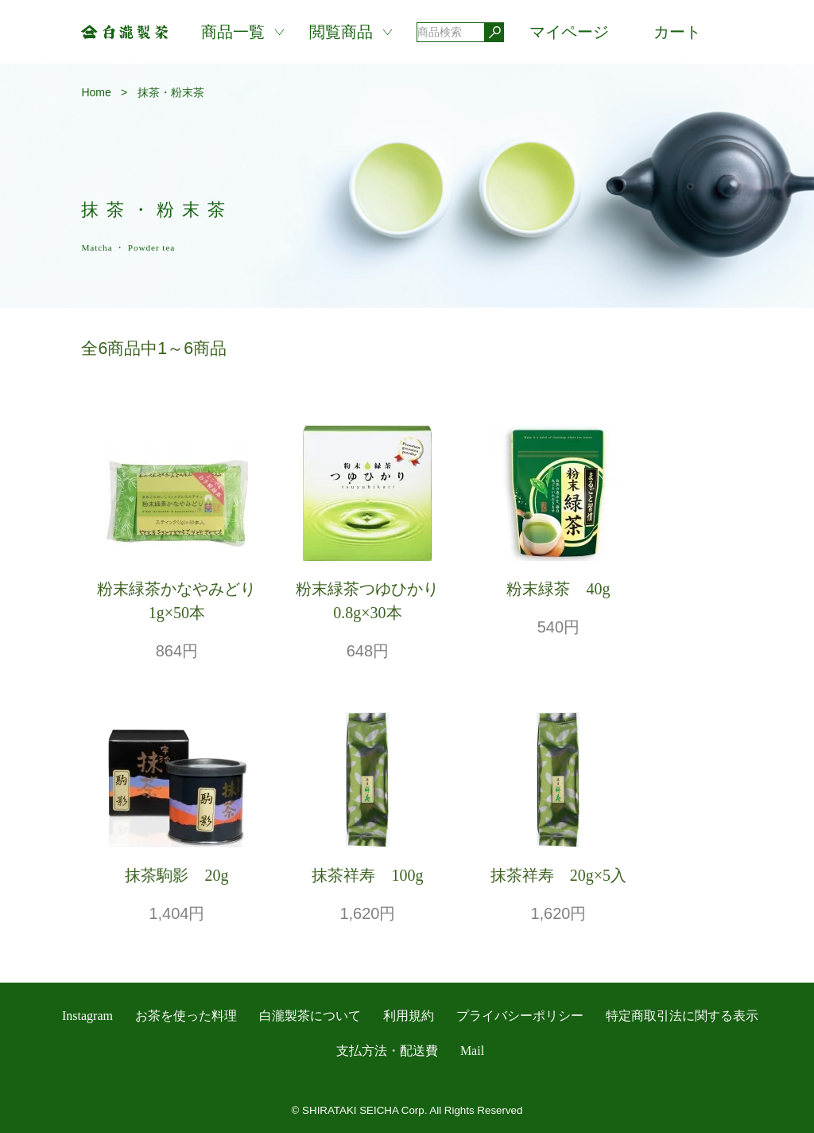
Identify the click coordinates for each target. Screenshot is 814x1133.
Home (95, 92)
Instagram (87, 1015)
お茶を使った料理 (186, 1015)
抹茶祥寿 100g (367, 875)
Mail (472, 1050)
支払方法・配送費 (387, 1050)
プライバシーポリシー (519, 1015)
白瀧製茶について (310, 1015)
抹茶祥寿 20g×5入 (558, 875)
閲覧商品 (341, 32)
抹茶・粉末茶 (171, 92)
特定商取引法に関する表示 (682, 1015)
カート (677, 32)
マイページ (569, 32)
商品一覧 (233, 32)
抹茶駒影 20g (176, 875)
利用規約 (408, 1015)
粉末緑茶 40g (558, 589)
